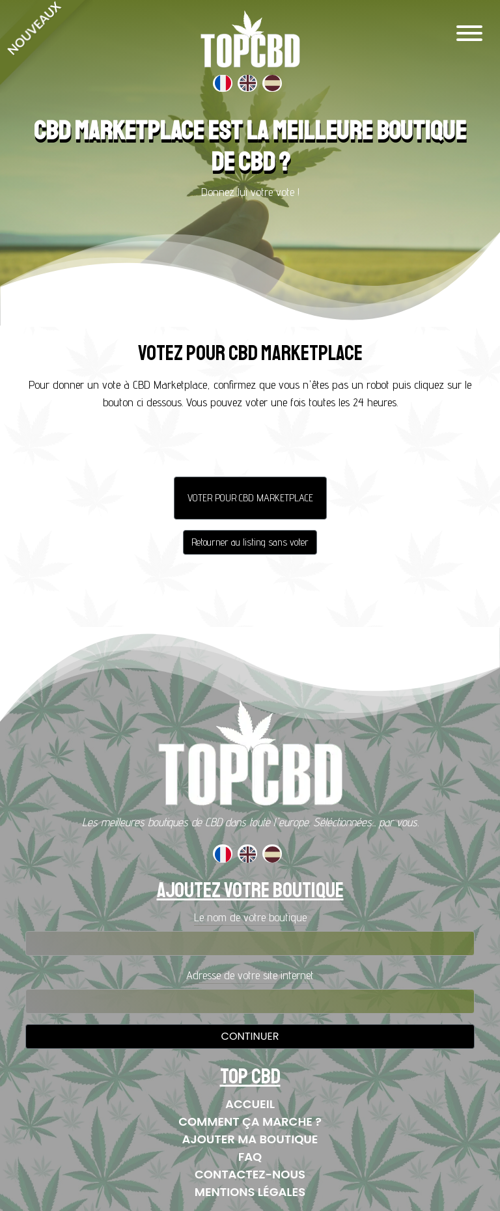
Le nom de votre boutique (250, 917)
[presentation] (250, 446)
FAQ (250, 1156)
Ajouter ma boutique (250, 1139)
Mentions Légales (250, 1192)
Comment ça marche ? (250, 1121)
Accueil (250, 1104)
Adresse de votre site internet (250, 975)
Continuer (250, 1036)
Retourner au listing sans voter (250, 542)
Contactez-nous (250, 1174)
